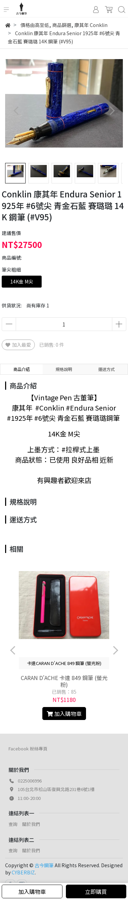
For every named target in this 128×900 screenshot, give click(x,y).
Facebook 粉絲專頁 (28, 748)
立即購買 (96, 891)
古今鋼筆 (44, 865)
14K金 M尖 (21, 281)
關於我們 (31, 824)
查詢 (13, 824)
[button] (111, 110)
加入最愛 (18, 344)
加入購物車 (32, 891)
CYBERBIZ (23, 872)
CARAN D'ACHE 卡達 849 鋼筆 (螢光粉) (64, 681)
